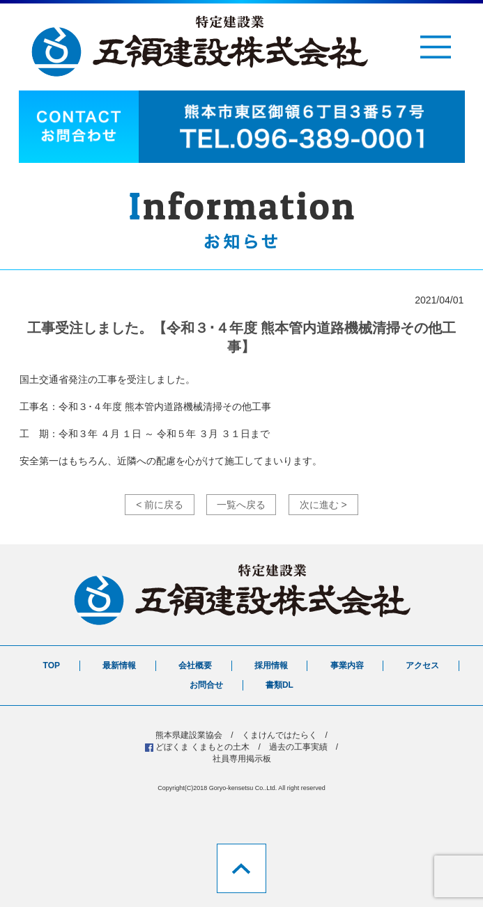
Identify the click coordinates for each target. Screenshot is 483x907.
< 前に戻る (159, 504)
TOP (51, 665)
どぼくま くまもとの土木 (202, 747)
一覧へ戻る (241, 504)
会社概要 (195, 665)
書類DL (279, 685)
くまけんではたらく (279, 735)
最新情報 (119, 665)
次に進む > (323, 504)
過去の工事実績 (298, 747)
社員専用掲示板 (242, 759)
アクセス (422, 665)
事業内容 (347, 665)
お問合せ (206, 685)
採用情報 (271, 665)
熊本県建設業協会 (188, 735)
